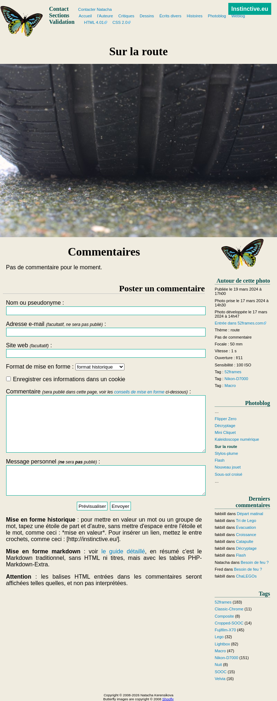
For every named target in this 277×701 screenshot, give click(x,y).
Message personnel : (104, 490)
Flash (219, 460)
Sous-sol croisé (228, 474)
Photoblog (217, 16)
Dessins (147, 16)
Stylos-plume (226, 453)
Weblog (238, 16)
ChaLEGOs (246, 576)
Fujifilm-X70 (225, 630)
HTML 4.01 (94, 22)
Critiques (126, 16)
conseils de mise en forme (139, 392)
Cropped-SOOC (229, 623)
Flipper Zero (225, 419)
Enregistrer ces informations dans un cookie (65, 379)
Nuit (218, 664)
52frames (233, 372)
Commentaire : (104, 425)
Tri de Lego (246, 520)
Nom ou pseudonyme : (104, 307)
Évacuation (246, 527)
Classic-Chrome (229, 609)
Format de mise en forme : (65, 366)
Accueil (85, 16)
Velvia (220, 678)
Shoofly (168, 699)
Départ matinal (250, 513)
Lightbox (222, 644)
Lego (219, 637)
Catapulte (244, 541)
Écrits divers (170, 16)
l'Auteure (105, 16)
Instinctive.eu (249, 9)
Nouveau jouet (228, 467)
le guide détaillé (123, 568)
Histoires (195, 16)
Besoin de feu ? (255, 562)
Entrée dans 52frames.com (239, 323)
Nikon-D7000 (236, 378)
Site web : (104, 350)
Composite (224, 616)
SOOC (221, 672)
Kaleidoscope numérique (237, 439)
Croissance (246, 534)
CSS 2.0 (120, 22)
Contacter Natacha (95, 9)
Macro (230, 385)
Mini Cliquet (225, 432)
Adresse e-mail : (104, 328)
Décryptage (225, 425)
